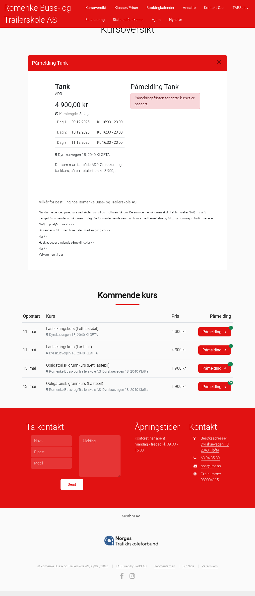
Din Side (188, 566)
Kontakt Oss (214, 7)
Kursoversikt (95, 7)
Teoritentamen (164, 566)
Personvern (210, 566)
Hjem (156, 19)
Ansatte (189, 7)
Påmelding (216, 330)
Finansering (95, 19)
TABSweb (122, 566)
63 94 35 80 (210, 458)
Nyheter (175, 19)
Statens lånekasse (128, 19)
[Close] (219, 62)
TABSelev (240, 7)
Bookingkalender (160, 7)
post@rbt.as (211, 466)
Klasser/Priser (126, 7)
